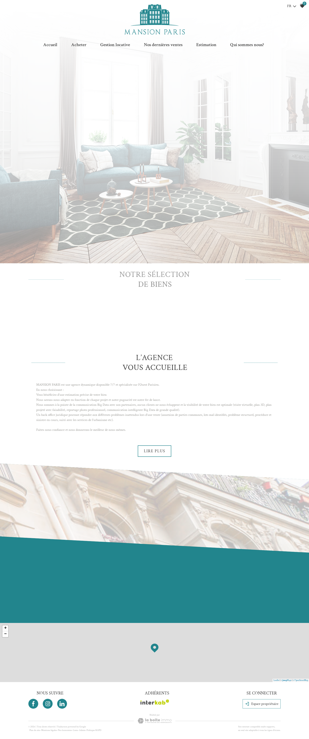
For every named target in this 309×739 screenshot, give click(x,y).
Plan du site (34, 730)
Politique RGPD (94, 730)
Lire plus (154, 451)
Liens (75, 730)
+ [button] (5, 628)
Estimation (206, 45)
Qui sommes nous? (247, 45)
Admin (82, 730)
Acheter (79, 45)
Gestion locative (115, 45)
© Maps (286, 680)
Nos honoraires (65, 730)
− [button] (5, 634)
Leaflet (276, 680)
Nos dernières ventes (163, 45)
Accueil (50, 45)
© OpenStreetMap (300, 680)
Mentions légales (49, 730)
